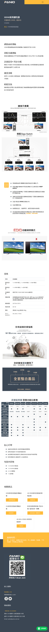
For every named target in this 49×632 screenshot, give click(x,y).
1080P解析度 (12, 500)
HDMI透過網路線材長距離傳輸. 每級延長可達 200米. (20, 47)
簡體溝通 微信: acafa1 (10, 594)
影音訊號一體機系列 (35, 513)
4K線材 (21, 526)
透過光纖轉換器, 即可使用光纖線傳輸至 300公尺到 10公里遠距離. (24, 56)
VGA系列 (11, 513)
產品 (5, 27)
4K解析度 (32, 500)
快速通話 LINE (8, 592)
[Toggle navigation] (42, 2)
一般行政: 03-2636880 (10, 611)
